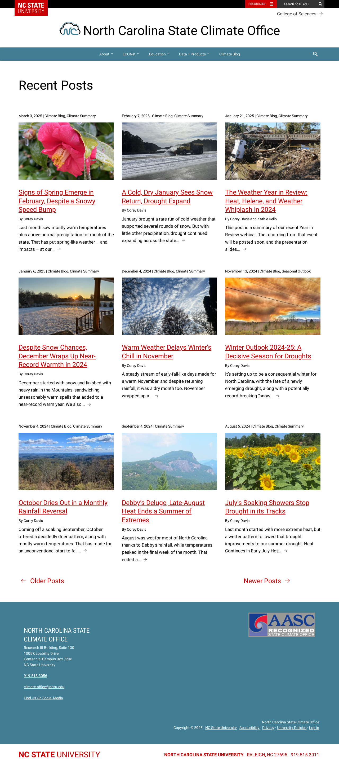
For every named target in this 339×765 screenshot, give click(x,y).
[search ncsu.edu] (296, 4)
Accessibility (249, 728)
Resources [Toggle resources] (256, 4)
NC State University (221, 728)
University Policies (291, 728)
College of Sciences (296, 13)
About (106, 54)
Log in (314, 728)
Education (159, 54)
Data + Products (194, 54)
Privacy (268, 728)
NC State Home (34, 4)
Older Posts (47, 581)
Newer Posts (262, 581)
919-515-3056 (35, 676)
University (59, 754)
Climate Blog (229, 54)
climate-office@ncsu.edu (44, 687)
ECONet (131, 54)
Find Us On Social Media (43, 698)
